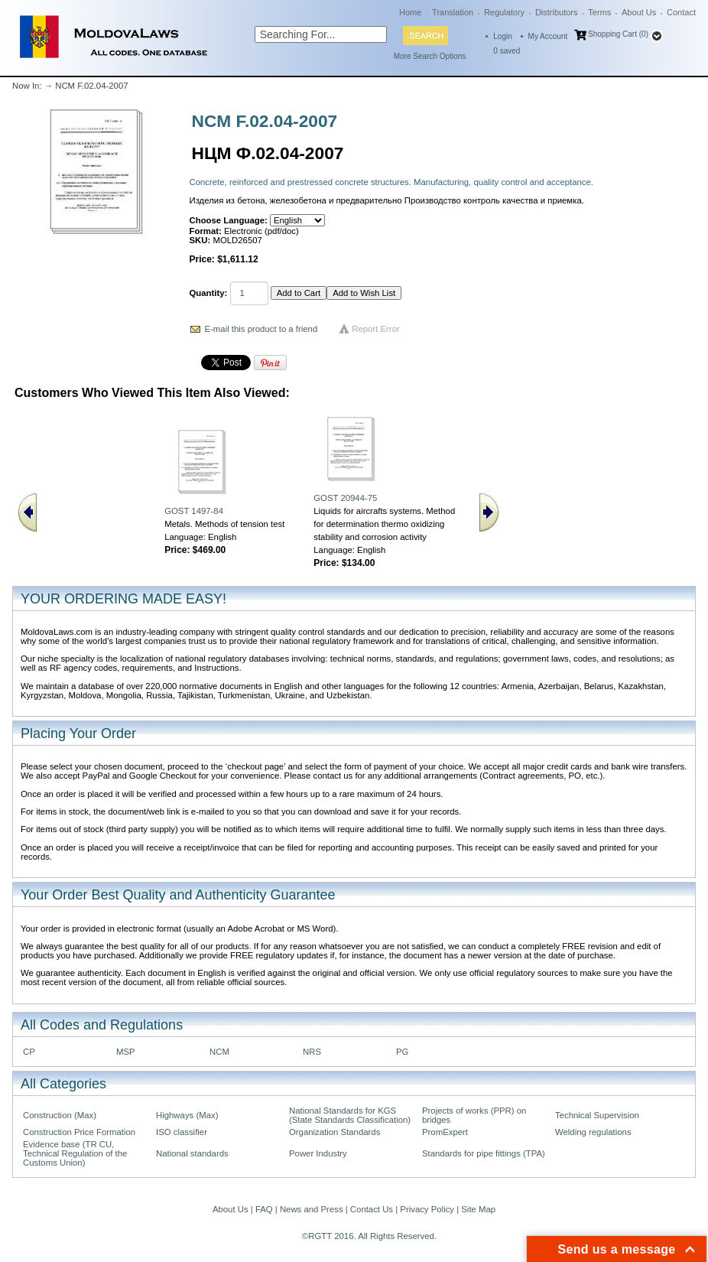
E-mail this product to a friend (261, 328)
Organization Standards (334, 1132)
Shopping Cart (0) (618, 34)
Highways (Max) (187, 1115)
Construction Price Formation (79, 1132)
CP (29, 1051)
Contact (681, 12)
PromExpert (445, 1132)
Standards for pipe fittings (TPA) (483, 1153)
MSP (125, 1051)
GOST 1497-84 (193, 511)
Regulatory (504, 12)
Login (502, 36)
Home (410, 12)
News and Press (311, 1209)
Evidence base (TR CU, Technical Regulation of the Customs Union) (75, 1153)
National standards (192, 1153)
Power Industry (318, 1153)
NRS (312, 1051)
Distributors (556, 12)
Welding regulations (593, 1132)
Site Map (478, 1209)
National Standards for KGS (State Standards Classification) (350, 1115)
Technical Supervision (597, 1115)
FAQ (264, 1209)
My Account (548, 36)
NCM (219, 1051)
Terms (599, 12)
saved (506, 51)
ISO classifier (181, 1132)
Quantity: (209, 293)
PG (402, 1051)
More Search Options (430, 56)
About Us (639, 12)
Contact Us (371, 1209)
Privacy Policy (427, 1209)
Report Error (376, 328)
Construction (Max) (59, 1115)
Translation (452, 12)
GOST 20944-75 (345, 498)
